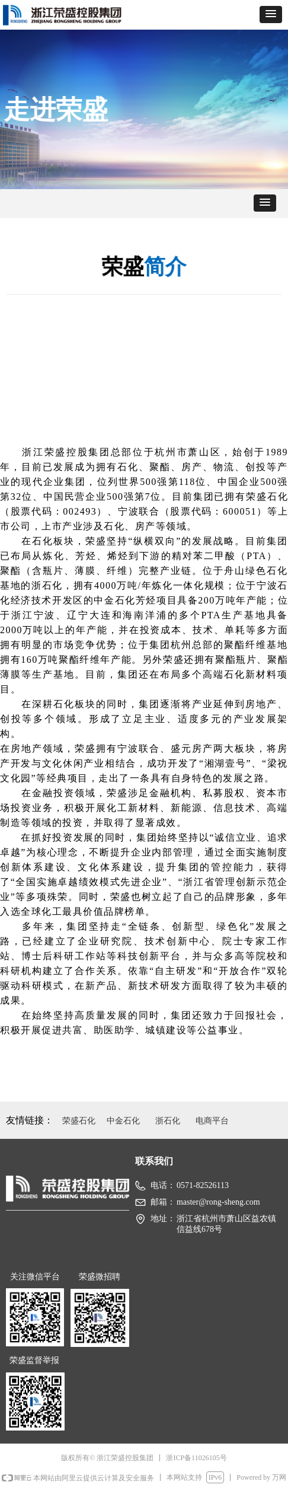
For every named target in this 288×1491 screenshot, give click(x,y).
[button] (271, 14)
